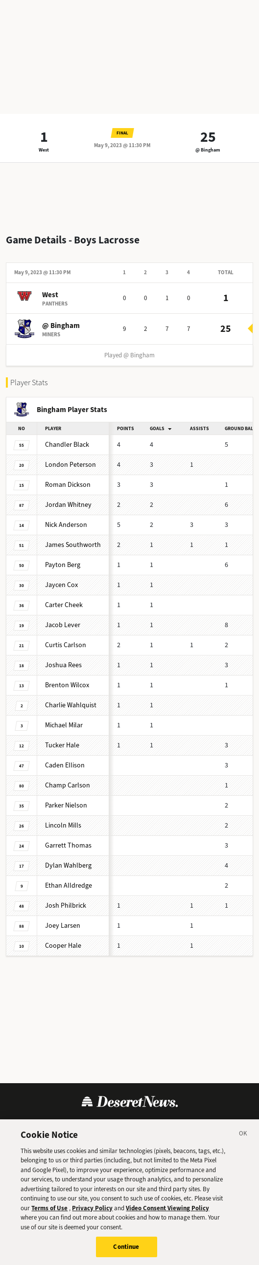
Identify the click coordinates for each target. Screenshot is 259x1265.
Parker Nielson (66, 805)
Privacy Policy (92, 1208)
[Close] (243, 1135)
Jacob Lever (62, 625)
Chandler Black (67, 444)
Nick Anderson (66, 524)
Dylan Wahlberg (68, 865)
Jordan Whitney (68, 504)
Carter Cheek (64, 605)
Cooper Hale (63, 945)
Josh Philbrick (65, 905)
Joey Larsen (62, 925)
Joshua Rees (63, 665)
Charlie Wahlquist (70, 705)
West (44, 150)
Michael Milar (64, 725)
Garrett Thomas (68, 845)
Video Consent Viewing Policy (167, 1208)
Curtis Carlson (65, 645)
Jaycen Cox (61, 584)
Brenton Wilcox (67, 685)
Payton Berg (62, 564)
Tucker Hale (62, 745)
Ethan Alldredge (68, 885)
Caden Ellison (65, 765)
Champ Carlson (67, 785)
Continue (126, 1247)
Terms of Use (49, 1208)
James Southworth (73, 544)
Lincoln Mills (63, 825)
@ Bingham (207, 150)
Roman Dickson (68, 484)
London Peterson (70, 464)
